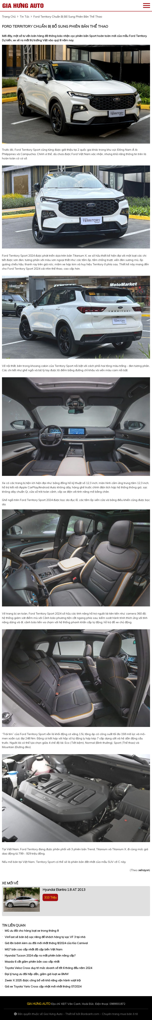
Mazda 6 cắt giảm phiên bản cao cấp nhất (32, 961)
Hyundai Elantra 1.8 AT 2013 (64, 889)
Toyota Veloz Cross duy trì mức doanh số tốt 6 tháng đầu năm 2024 (48, 968)
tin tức (24, 16)
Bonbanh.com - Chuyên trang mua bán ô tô (109, 1014)
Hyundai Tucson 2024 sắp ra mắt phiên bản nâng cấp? (40, 955)
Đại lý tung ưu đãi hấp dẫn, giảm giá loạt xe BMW (37, 974)
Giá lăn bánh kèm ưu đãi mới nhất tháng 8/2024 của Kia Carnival (46, 943)
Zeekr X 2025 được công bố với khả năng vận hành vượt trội (43, 980)
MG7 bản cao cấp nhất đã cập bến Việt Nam (33, 949)
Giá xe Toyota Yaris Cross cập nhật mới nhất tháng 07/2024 (43, 986)
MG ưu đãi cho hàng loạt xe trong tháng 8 (32, 930)
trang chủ (9, 16)
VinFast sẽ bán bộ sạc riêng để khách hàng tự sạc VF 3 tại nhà (45, 937)
